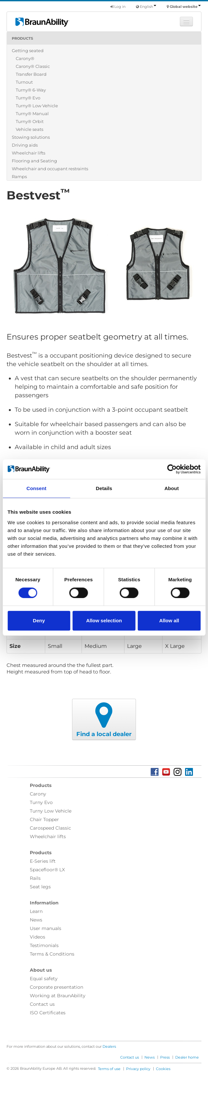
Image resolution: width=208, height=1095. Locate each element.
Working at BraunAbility (57, 995)
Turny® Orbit (30, 121)
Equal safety (44, 978)
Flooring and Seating (34, 160)
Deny (39, 620)
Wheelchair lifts (28, 152)
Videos (37, 937)
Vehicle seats (29, 129)
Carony (38, 793)
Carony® (25, 58)
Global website (185, 6)
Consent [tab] (37, 488)
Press (165, 1057)
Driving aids (25, 145)
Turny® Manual (32, 113)
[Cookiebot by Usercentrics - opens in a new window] (171, 469)
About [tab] (171, 488)
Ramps (19, 176)
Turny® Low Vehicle (37, 105)
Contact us (42, 1004)
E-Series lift (43, 861)
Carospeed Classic (50, 828)
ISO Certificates (48, 1012)
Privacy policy (138, 1068)
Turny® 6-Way (31, 90)
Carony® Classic (33, 66)
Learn (36, 911)
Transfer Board (31, 74)
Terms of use (109, 1068)
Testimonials (44, 945)
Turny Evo (41, 802)
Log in (117, 6)
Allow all (169, 620)
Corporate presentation (56, 987)
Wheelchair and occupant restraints (50, 168)
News (36, 919)
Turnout (24, 82)
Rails (35, 878)
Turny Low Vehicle (50, 811)
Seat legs (40, 886)
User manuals (45, 928)
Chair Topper (44, 819)
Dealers (109, 1046)
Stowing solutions (31, 137)
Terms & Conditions (52, 954)
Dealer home (187, 1057)
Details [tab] (104, 488)
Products (22, 38)
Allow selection (104, 620)
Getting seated (28, 50)
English (148, 6)
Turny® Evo (28, 97)
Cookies (163, 1068)
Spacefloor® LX (47, 869)
